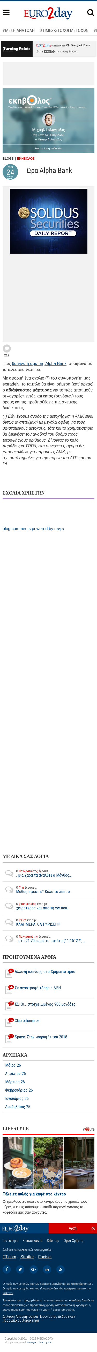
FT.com (9, 1257)
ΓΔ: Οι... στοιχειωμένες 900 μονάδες (39, 1006)
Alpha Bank (55, 363)
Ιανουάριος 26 (17, 1099)
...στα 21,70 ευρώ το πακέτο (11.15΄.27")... (44, 939)
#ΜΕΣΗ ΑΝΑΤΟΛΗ (19, 30)
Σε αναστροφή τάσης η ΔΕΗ (32, 990)
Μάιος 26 (13, 1065)
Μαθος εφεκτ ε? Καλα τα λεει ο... (37, 889)
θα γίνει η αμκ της (28, 363)
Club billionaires (21, 1023)
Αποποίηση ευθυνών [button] (48, 148)
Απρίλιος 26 (15, 1074)
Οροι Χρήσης (73, 1240)
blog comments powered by (33, 528)
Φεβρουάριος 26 (19, 1090)
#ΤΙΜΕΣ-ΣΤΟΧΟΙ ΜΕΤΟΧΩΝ (64, 30)
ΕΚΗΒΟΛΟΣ (25, 158)
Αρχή (73, 1228)
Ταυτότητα (10, 1240)
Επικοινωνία (32, 1240)
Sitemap (53, 1240)
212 (6, 355)
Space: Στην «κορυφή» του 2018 (35, 1039)
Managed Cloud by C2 (39, 1342)
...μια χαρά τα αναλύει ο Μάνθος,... (37, 873)
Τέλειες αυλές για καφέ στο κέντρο (34, 1194)
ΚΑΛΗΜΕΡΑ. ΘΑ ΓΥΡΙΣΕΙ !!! (31, 922)
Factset (45, 1257)
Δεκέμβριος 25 (17, 1107)
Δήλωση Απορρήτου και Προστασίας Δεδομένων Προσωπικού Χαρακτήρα (39, 1318)
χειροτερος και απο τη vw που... (36, 906)
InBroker (8, 1293)
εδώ (49, 51)
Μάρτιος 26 (15, 1082)
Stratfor (27, 1257)
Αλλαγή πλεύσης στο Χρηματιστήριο (39, 974)
